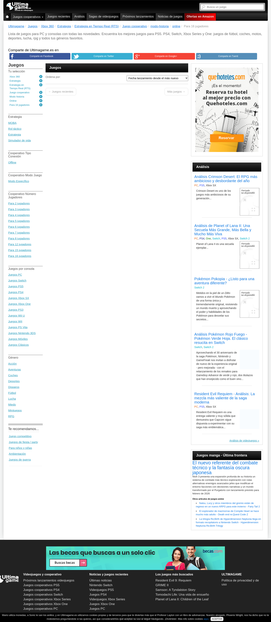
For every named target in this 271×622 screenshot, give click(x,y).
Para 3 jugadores (19, 209)
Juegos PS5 (16, 286)
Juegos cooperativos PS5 (41, 585)
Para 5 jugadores (19, 220)
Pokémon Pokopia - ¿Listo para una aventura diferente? (224, 281)
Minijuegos (15, 410)
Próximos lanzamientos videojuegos (48, 580)
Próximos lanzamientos (138, 16)
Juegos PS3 (16, 309)
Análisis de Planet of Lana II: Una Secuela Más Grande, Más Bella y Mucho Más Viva (222, 230)
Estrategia (15, 80)
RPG (11, 416)
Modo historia (17, 96)
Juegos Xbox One (19, 303)
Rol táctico (14, 128)
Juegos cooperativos (28, 16)
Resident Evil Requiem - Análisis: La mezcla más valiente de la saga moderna (224, 398)
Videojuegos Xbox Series (107, 599)
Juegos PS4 (16, 292)
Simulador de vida (19, 140)
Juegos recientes (58, 16)
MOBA (12, 122)
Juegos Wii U (16, 315)
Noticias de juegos (170, 16)
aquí (206, 618)
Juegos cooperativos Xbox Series (47, 599)
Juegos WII (15, 321)
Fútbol (12, 392)
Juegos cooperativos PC (40, 608)
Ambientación (17, 453)
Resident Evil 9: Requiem (173, 580)
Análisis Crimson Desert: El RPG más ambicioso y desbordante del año (225, 179)
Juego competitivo (20, 436)
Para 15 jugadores (19, 250)
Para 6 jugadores (19, 226)
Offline (12, 162)
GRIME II (162, 585)
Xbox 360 (15, 76)
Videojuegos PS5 (101, 590)
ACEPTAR (217, 619)
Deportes (14, 381)
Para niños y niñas (20, 447)
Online (13, 100)
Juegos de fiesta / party (23, 442)
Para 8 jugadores (19, 238)
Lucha (12, 398)
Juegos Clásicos (18, 344)
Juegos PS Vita (17, 327)
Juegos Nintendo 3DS (22, 333)
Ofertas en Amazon (200, 16)
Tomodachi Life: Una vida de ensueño (182, 594)
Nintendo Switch (101, 585)
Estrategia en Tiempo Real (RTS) (20, 87)
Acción (12, 363)
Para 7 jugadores (19, 232)
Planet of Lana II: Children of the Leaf (182, 599)
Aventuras (14, 369)
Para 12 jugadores (19, 244)
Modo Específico (18, 181)
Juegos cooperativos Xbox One (45, 604)
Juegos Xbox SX (18, 298)
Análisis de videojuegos (243, 440)
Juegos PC (15, 274)
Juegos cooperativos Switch (43, 594)
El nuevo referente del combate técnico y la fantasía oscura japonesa (225, 467)
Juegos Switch (17, 280)
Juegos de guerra (20, 459)
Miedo (12, 404)
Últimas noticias (100, 580)
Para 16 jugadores (20, 105)
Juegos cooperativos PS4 (41, 590)
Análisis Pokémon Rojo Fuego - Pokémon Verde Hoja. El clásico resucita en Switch (221, 338)
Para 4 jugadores (19, 215)
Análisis (79, 16)
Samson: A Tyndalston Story (175, 590)
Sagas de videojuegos (103, 16)
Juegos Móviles (18, 339)
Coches (13, 375)
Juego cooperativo (20, 92)
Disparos (13, 387)
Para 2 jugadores (19, 203)
